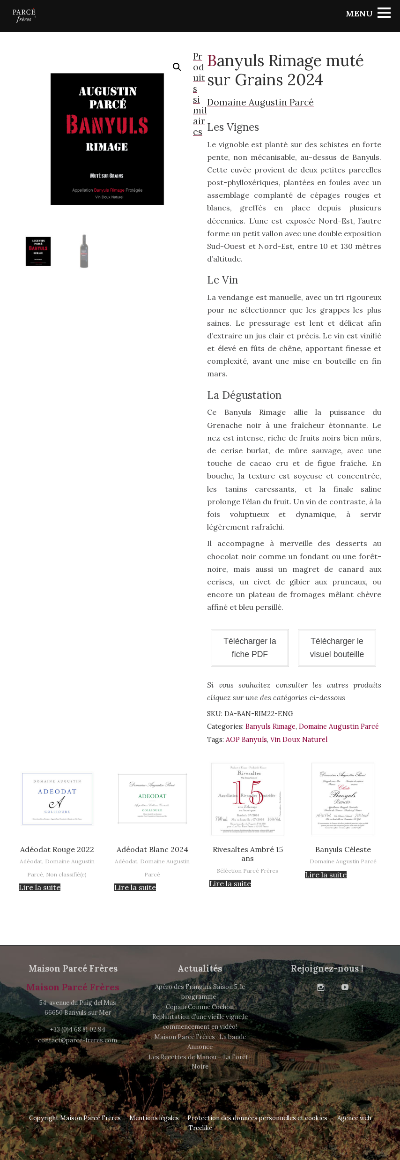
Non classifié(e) (66, 874)
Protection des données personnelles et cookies (257, 1118)
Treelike (200, 1128)
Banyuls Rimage (270, 726)
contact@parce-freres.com (77, 1040)
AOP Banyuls (246, 739)
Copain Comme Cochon (200, 1007)
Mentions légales (154, 1118)
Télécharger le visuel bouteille (337, 647)
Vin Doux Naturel (298, 739)
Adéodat (31, 861)
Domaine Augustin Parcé (339, 726)
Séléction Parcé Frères (247, 870)
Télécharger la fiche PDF (249, 647)
